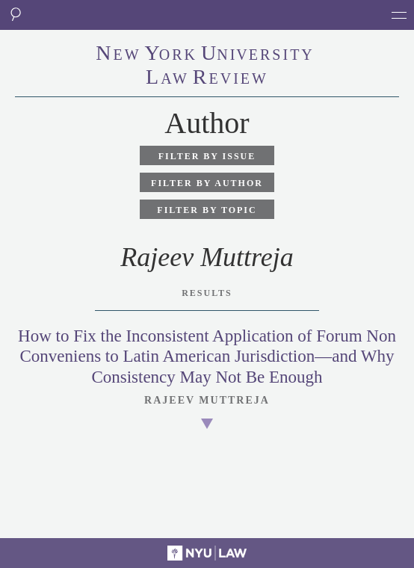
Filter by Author (207, 183)
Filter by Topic (206, 210)
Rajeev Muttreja (207, 400)
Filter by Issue (207, 156)
